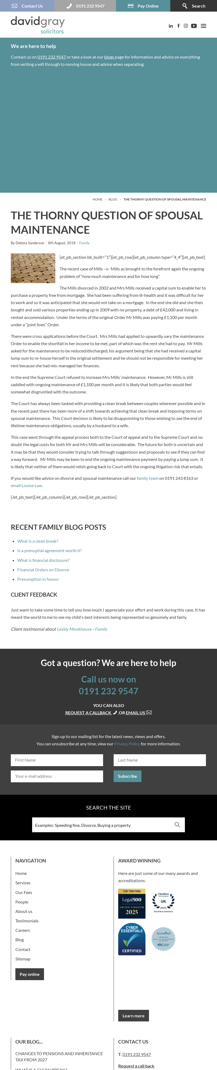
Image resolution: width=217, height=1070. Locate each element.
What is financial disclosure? (43, 560)
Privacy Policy (127, 743)
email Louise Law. (27, 485)
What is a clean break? (37, 541)
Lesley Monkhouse (74, 628)
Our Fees (23, 892)
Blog (113, 199)
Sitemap (22, 958)
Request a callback (92, 712)
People (21, 901)
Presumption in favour (38, 579)
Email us (139, 712)
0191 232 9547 (52, 56)
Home (98, 199)
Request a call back (136, 1065)
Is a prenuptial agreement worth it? (49, 550)
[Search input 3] (101, 825)
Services (22, 882)
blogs (109, 56)
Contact (22, 949)
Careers (22, 930)
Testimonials (27, 920)
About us (23, 911)
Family (84, 243)
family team (147, 478)
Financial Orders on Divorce (43, 569)
